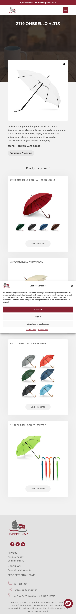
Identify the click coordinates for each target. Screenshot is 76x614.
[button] (72, 285)
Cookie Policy (31, 330)
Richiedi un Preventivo (21, 153)
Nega (38, 316)
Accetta (38, 309)
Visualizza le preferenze (38, 324)
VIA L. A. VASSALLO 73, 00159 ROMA (34, 595)
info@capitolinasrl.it (25, 590)
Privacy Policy (43, 330)
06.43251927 (21, 584)
